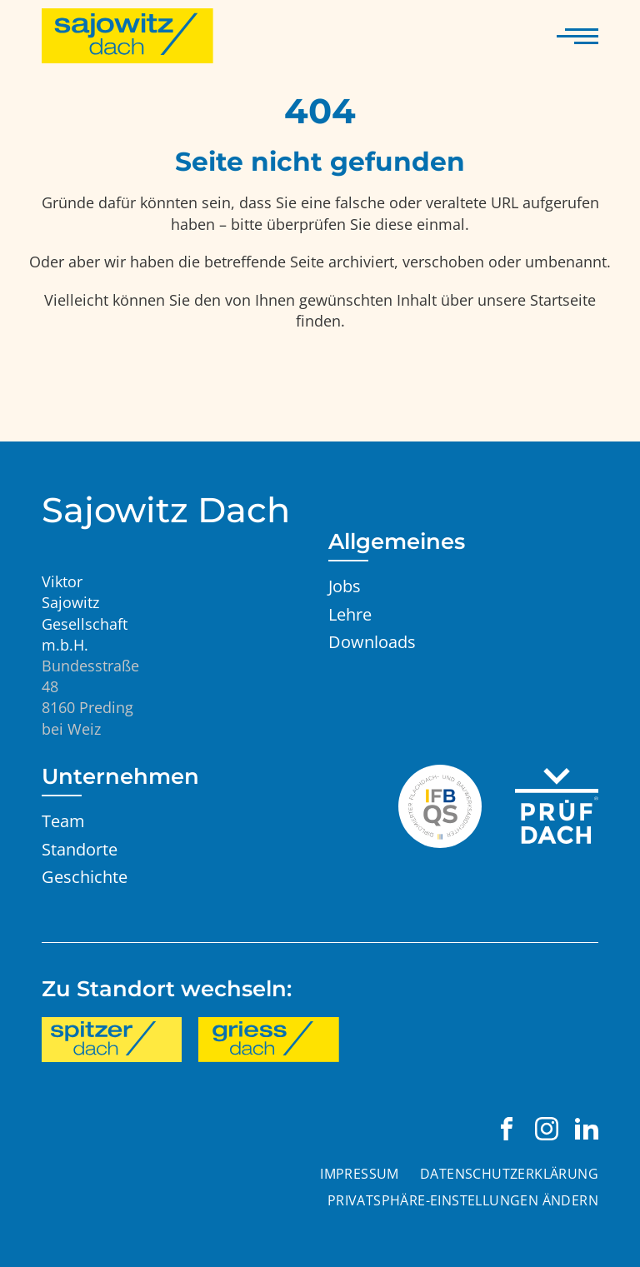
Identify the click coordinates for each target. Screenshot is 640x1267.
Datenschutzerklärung (509, 1174)
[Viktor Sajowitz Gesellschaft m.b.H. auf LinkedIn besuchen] (586, 1128)
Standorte (80, 848)
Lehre (350, 614)
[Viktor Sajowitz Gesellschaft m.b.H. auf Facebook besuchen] (506, 1128)
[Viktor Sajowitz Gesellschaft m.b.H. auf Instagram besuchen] (546, 1128)
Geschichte (85, 876)
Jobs (344, 585)
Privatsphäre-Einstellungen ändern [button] (463, 1200)
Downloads (372, 641)
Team (63, 820)
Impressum (359, 1174)
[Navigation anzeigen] (577, 36)
